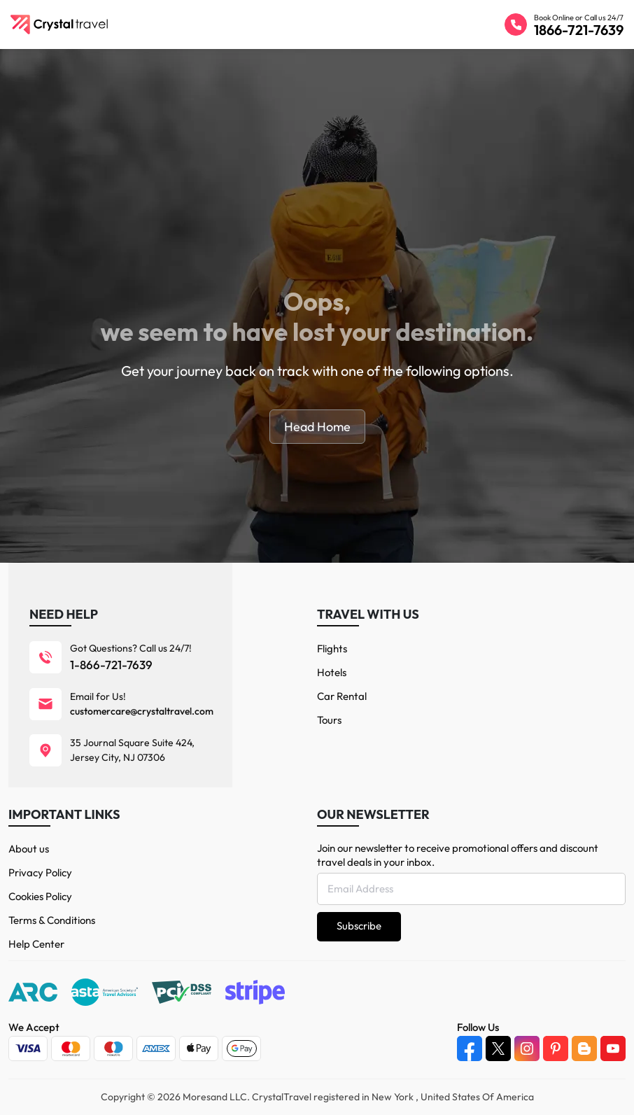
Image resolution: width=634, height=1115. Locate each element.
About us (28, 848)
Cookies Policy (40, 896)
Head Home (317, 427)
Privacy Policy (40, 872)
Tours (329, 720)
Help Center (36, 944)
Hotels (331, 672)
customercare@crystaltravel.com (141, 711)
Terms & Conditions (51, 920)
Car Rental (342, 696)
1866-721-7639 (579, 29)
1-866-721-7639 (111, 664)
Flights (332, 648)
